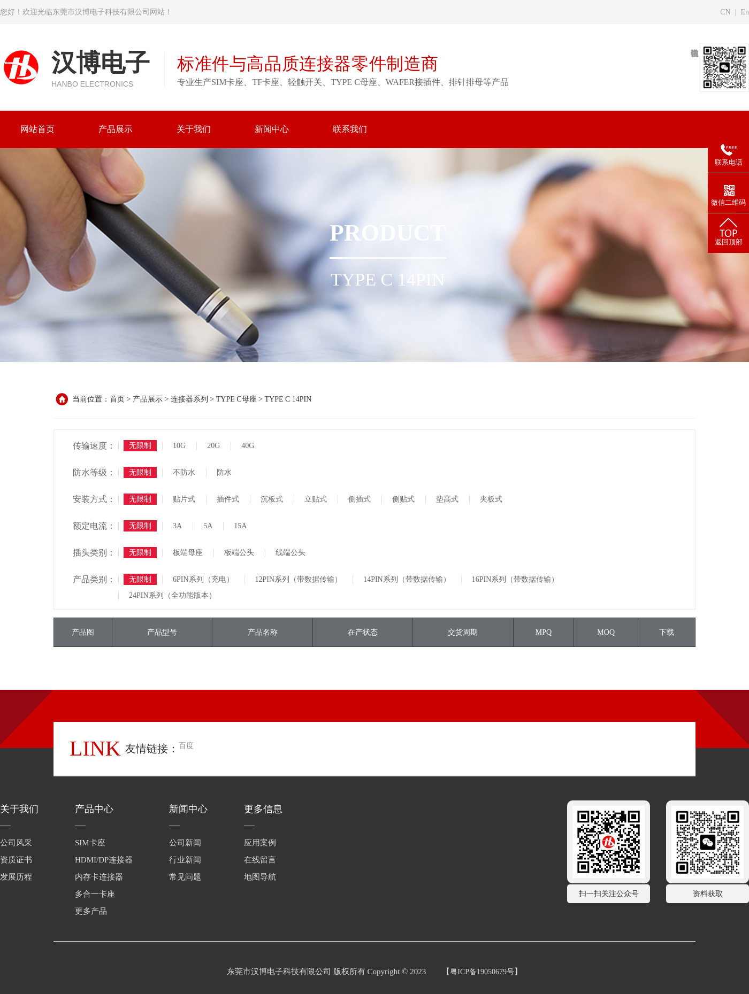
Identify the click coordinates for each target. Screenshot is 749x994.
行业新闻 (185, 860)
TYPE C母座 (236, 399)
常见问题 (185, 877)
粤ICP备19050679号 (482, 972)
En (744, 12)
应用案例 (260, 842)
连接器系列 (189, 399)
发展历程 (16, 877)
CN (725, 12)
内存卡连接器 (99, 877)
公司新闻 (185, 842)
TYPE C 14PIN (287, 399)
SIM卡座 (90, 842)
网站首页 (37, 129)
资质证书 (16, 860)
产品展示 (148, 399)
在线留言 (260, 860)
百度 (186, 746)
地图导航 (260, 877)
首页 (117, 399)
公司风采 (16, 842)
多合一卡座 (95, 894)
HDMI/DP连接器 (104, 860)
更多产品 (91, 911)
